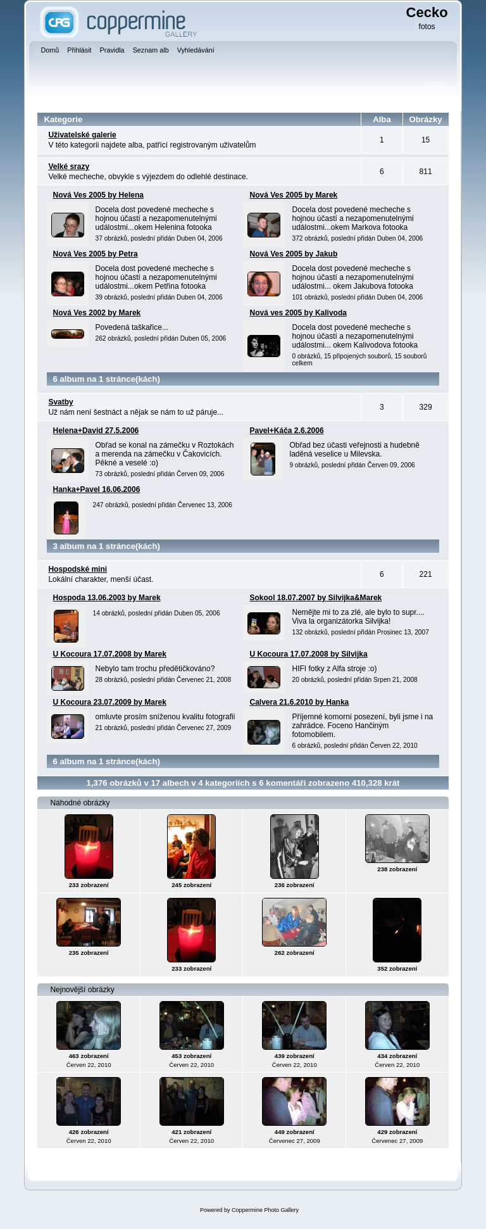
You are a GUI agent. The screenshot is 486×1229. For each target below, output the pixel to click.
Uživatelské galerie (82, 134)
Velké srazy (68, 166)
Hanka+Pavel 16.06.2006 (96, 489)
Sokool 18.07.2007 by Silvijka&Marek (315, 597)
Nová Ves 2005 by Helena (98, 195)
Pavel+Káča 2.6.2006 (286, 430)
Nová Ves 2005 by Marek (293, 195)
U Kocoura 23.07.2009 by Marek (109, 702)
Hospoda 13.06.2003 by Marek (107, 597)
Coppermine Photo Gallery (265, 1210)
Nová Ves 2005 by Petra (95, 253)
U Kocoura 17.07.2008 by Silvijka (308, 654)
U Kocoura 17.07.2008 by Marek (109, 654)
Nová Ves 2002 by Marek (97, 312)
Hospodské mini (77, 569)
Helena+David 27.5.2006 (96, 430)
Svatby (60, 402)
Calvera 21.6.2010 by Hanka (299, 702)
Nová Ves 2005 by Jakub (293, 253)
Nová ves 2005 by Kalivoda (297, 312)
